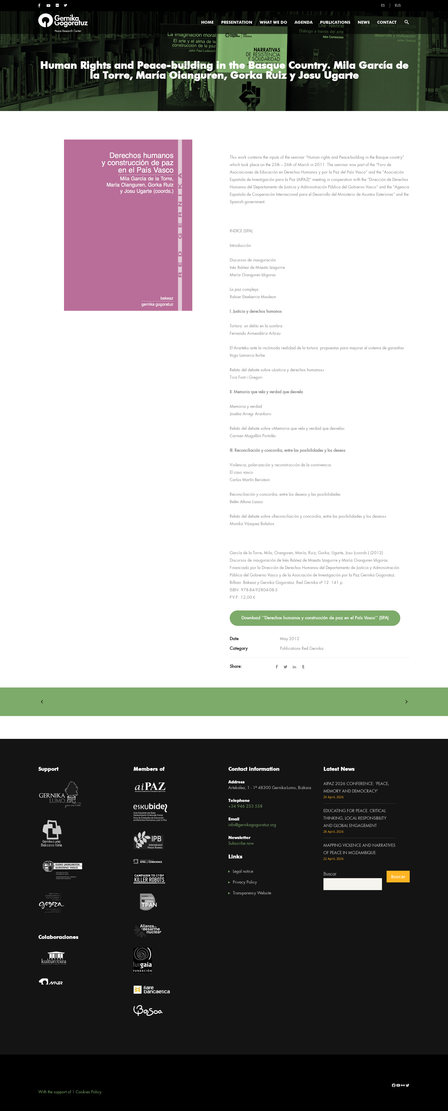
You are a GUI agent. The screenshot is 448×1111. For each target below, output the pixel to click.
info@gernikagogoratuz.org (252, 825)
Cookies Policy (88, 1092)
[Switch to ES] (383, 5)
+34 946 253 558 (245, 806)
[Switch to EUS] (398, 5)
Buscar (329, 874)
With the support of (54, 1092)
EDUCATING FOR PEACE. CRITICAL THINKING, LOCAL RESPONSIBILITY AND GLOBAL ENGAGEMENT (354, 818)
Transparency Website (252, 893)
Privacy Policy (245, 882)
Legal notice (243, 871)
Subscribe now (241, 843)
